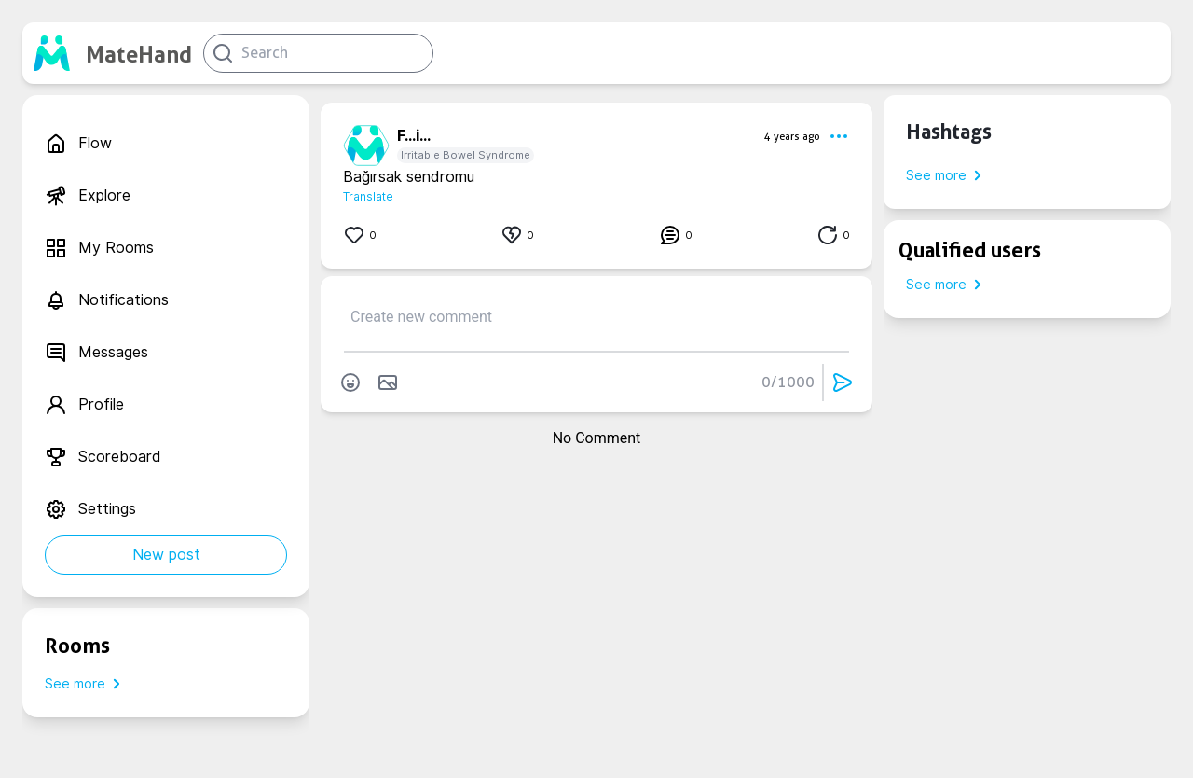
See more (86, 684)
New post (166, 554)
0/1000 (788, 382)
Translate (368, 196)
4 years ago (792, 136)
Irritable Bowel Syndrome (465, 154)
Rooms (77, 645)
